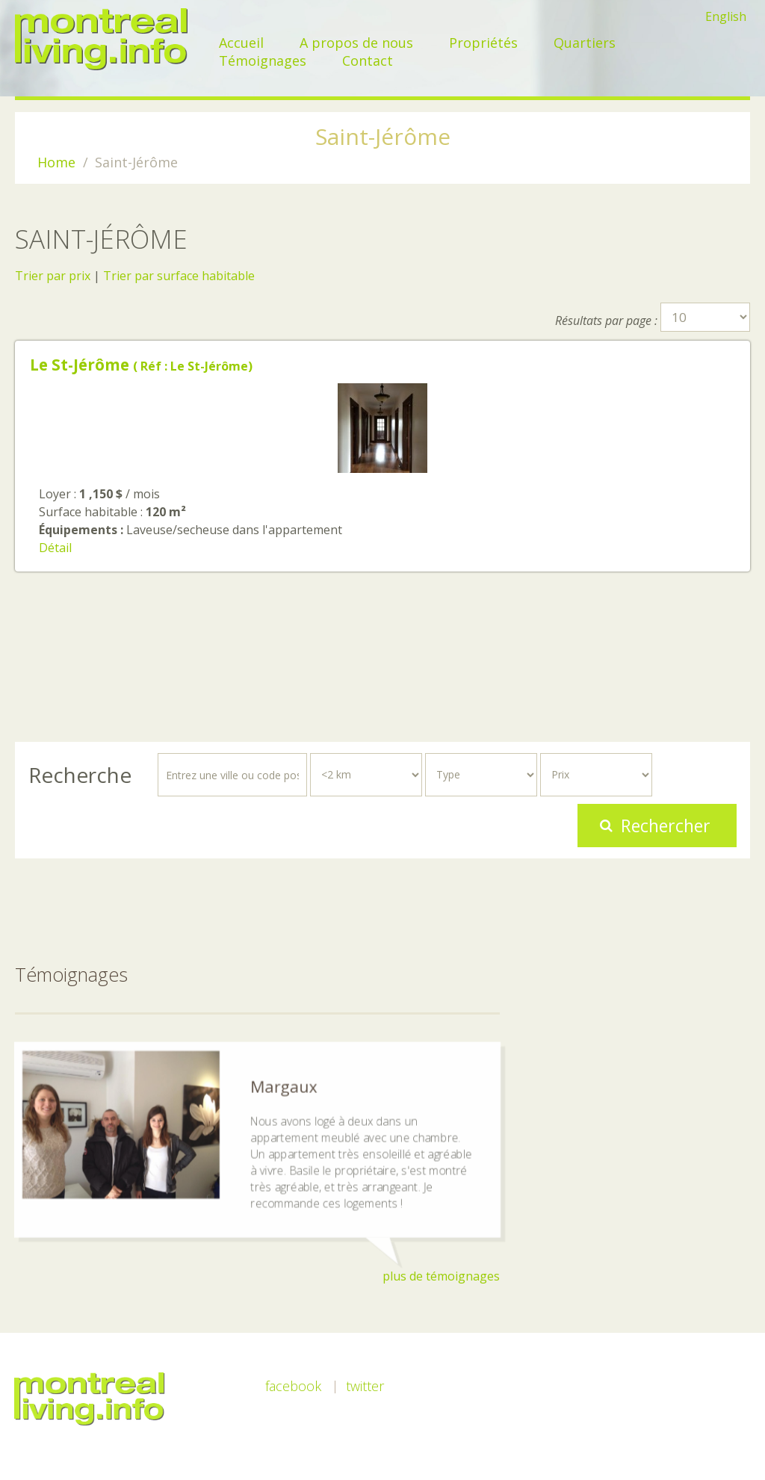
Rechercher (665, 825)
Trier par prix (52, 275)
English (725, 16)
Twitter (365, 1386)
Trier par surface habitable (179, 275)
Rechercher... (28, 753)
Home (56, 162)
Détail (55, 547)
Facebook (293, 1386)
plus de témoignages (441, 1276)
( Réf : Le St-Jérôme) (141, 366)
